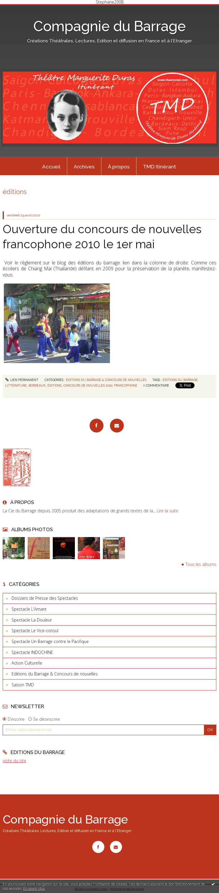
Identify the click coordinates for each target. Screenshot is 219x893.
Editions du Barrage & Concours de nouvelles (54, 674)
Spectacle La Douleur (31, 620)
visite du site (14, 760)
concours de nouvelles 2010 (87, 385)
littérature (16, 385)
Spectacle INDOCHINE (32, 652)
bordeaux (37, 385)
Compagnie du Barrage (109, 26)
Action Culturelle (26, 663)
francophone (125, 385)
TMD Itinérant (159, 167)
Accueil (51, 167)
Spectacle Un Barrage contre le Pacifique (50, 641)
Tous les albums (200, 564)
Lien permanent (22, 380)
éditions (54, 385)
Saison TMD (22, 684)
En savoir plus (34, 888)
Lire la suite (167, 510)
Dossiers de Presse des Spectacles (44, 598)
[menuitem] (51, 166)
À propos (119, 167)
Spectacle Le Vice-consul (34, 630)
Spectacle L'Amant (29, 609)
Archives (84, 167)
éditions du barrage (180, 380)
